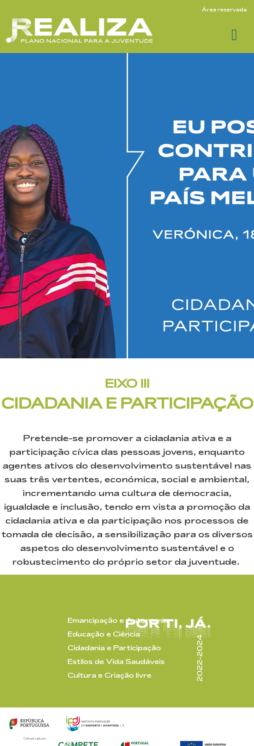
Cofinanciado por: (35, 738)
